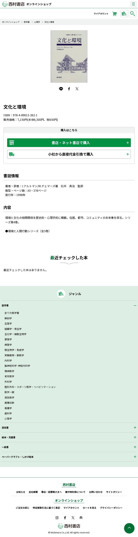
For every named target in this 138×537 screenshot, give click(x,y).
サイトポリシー (114, 492)
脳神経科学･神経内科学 (17, 365)
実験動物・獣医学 (14, 355)
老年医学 (9, 376)
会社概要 (33, 492)
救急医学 (9, 397)
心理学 (37, 22)
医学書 (27, 22)
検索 (133, 13)
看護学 (8, 408)
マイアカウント (101, 13)
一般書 (5, 447)
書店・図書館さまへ (51, 492)
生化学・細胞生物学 (15, 334)
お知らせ (20, 492)
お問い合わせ (96, 492)
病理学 (8, 344)
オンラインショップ (38, 4)
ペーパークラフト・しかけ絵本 (17, 456)
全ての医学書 (12, 313)
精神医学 (9, 371)
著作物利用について (75, 492)
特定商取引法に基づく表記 (46, 507)
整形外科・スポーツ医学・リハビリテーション (30, 387)
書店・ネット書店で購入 (71, 142)
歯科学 (8, 413)
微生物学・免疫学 (14, 350)
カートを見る (89, 507)
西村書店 (69, 484)
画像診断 (9, 402)
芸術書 (5, 427)
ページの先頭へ (129, 528)
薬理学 (8, 339)
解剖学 (8, 318)
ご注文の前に (22, 507)
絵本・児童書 (8, 437)
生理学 (8, 323)
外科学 (8, 381)
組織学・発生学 (13, 329)
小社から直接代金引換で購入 (70, 154)
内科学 (8, 360)
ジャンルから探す (125, 13)
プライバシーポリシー (111, 507)
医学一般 (9, 392)
